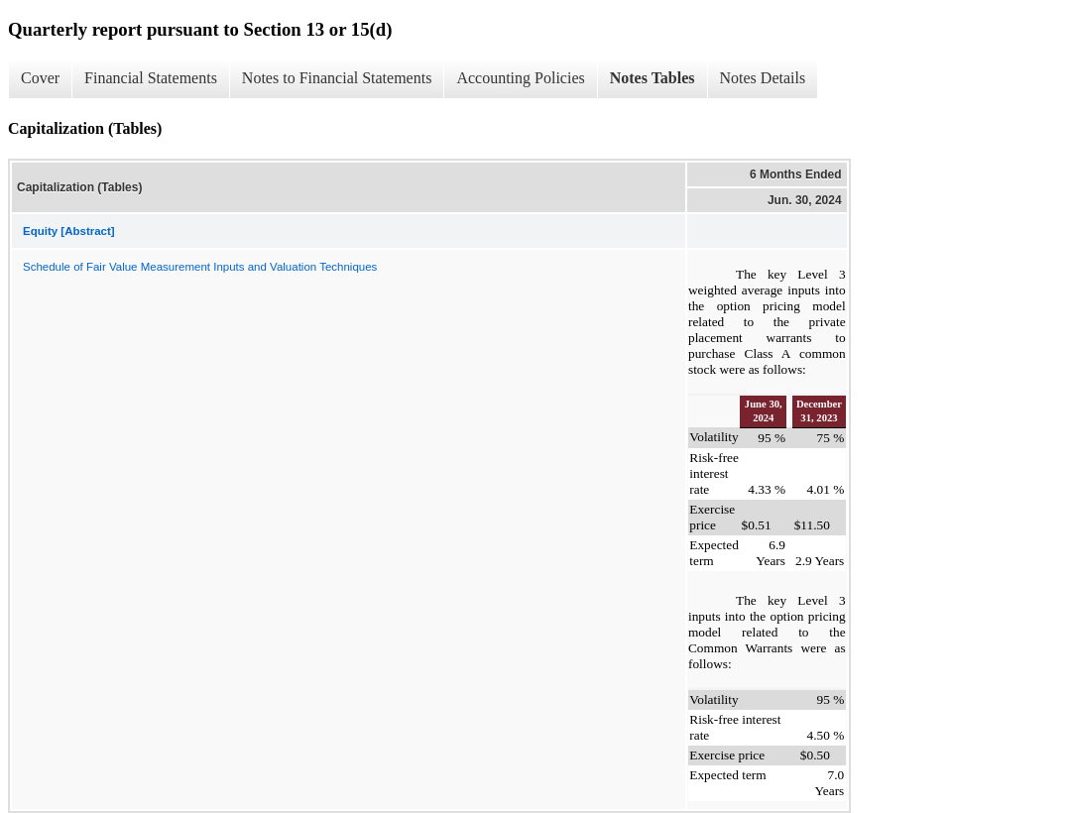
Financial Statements (150, 77)
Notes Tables (652, 77)
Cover (40, 77)
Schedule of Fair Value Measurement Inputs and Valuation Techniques (200, 267)
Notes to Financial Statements (337, 77)
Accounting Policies (520, 77)
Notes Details (763, 77)
